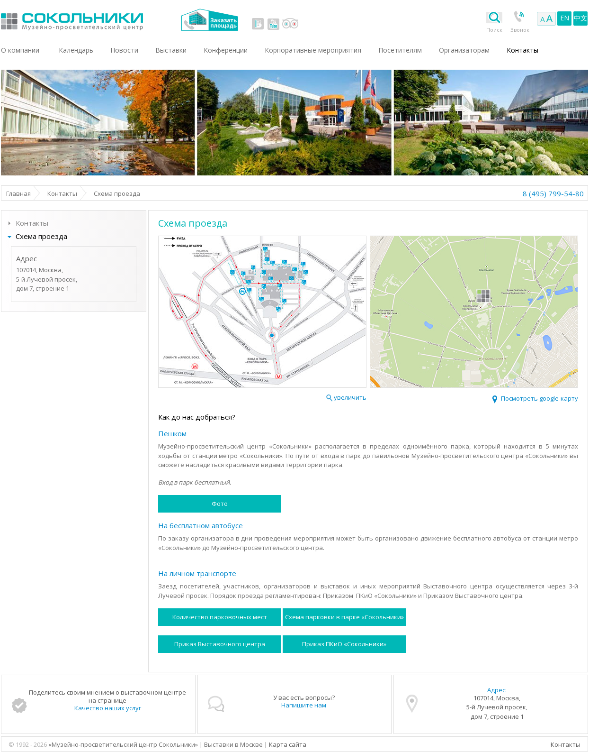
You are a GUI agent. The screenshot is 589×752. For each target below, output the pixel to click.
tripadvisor (290, 23)
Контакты (62, 193)
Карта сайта (287, 744)
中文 (580, 17)
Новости (124, 50)
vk (258, 23)
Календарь (76, 50)
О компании (20, 50)
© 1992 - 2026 (28, 744)
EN (564, 17)
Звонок (519, 29)
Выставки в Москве (111, 19)
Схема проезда (41, 236)
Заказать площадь (209, 20)
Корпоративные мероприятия (313, 50)
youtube (273, 23)
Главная (18, 193)
